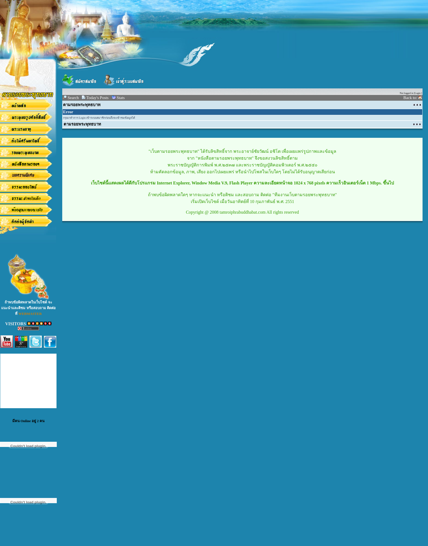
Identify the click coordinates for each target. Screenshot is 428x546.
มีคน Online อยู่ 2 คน (28, 421)
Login (418, 93)
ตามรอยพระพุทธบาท (81, 105)
